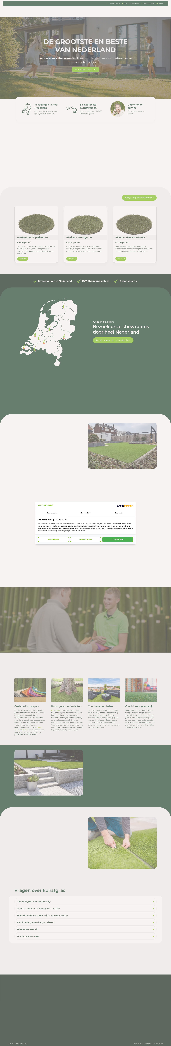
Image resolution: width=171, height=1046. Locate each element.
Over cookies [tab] (85, 513)
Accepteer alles (117, 539)
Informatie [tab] (119, 513)
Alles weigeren (53, 539)
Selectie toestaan (85, 539)
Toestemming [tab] (52, 513)
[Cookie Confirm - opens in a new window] (125, 505)
